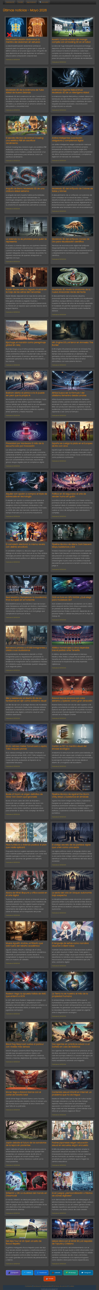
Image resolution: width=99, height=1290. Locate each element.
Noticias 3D (10, 2)
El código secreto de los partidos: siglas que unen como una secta (71, 846)
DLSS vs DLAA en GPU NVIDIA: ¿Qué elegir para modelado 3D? (71, 598)
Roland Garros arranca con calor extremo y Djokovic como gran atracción (72, 699)
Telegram (86, 1272)
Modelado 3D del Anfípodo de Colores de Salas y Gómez (72, 190)
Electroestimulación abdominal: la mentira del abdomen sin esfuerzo (23, 40)
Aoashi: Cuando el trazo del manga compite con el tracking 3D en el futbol (71, 40)
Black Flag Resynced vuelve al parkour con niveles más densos (25, 1045)
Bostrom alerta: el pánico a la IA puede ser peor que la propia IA (25, 394)
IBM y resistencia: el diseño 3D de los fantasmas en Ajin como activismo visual (26, 699)
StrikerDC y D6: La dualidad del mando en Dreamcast (26, 1194)
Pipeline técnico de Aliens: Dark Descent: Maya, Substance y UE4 (72, 545)
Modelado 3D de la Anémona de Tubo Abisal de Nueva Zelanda (25, 91)
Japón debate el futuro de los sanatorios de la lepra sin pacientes (26, 1144)
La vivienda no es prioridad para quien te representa (26, 240)
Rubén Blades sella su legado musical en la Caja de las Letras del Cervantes (26, 290)
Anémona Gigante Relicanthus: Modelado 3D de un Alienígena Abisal (70, 91)
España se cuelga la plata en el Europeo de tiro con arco (72, 444)
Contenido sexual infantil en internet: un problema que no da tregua (72, 1093)
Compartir (13, 1272)
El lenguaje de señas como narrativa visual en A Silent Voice (70, 944)
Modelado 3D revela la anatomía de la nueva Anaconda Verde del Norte (71, 290)
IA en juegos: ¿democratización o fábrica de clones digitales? (72, 1194)
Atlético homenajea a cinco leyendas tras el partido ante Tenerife (70, 649)
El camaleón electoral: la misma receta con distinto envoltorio (25, 545)
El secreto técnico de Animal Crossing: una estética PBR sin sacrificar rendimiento (25, 141)
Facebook (41, 1272)
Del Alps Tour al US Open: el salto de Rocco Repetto (23, 1242)
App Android (31, 2)
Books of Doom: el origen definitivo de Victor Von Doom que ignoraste (24, 795)
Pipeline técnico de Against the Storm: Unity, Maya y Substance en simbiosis (70, 795)
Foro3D (20, 2)
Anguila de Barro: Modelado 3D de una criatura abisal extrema (25, 190)
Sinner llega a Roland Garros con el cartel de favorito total (23, 1093)
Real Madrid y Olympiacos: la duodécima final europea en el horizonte (26, 598)
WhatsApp (71, 1272)
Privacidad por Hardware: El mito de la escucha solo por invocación (25, 444)
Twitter (27, 1272)
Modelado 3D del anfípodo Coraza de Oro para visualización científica (70, 240)
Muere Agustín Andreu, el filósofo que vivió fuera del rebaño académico (24, 944)
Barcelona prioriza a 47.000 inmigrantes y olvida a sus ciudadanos (26, 649)
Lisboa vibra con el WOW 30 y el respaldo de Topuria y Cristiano (72, 1242)
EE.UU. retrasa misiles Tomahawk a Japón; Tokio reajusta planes (26, 747)
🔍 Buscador (44, 2)
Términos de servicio (60, 1286)
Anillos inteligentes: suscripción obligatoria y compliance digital (67, 139)
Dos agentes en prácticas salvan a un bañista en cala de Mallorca (71, 1045)
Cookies (71, 1286)
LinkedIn (56, 1272)
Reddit (49, 1278)
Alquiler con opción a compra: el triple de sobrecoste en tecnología (26, 495)
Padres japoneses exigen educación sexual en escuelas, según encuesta (70, 1144)
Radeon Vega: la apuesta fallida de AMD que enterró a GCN (26, 995)
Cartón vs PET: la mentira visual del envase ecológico (69, 747)
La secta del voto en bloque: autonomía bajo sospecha (72, 894)
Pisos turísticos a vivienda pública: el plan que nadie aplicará (26, 846)
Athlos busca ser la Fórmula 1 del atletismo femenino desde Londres (69, 394)
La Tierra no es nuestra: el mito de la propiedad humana (70, 995)
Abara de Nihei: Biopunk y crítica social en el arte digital (26, 894)
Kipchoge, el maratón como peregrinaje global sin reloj (26, 343)
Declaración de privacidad (42, 1286)
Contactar (28, 1286)
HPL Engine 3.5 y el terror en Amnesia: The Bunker (72, 343)
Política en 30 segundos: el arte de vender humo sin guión (69, 495)
